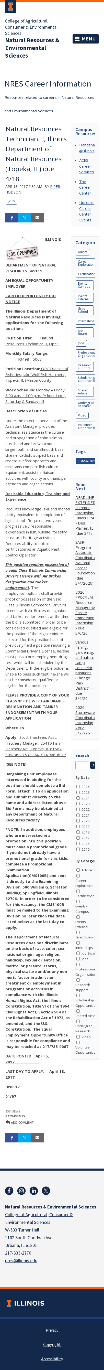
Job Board (82, 332)
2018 (86, 832)
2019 (86, 826)
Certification (87, 274)
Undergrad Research (86, 404)
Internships (86, 321)
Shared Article (83, 391)
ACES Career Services (86, 166)
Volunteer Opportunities (88, 426)
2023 (86, 803)
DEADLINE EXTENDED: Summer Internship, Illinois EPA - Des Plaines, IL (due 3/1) (85, 515)
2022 (86, 809)
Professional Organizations (88, 354)
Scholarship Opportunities (88, 379)
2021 (86, 815)
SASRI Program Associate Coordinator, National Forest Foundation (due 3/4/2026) (86, 563)
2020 (86, 821)
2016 (86, 843)
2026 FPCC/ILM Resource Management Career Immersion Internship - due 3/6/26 (87, 613)
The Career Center (85, 187)
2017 (86, 838)
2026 (86, 786)
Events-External (83, 297)
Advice (83, 252)
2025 (86, 792)
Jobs (11, 201)
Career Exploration (86, 263)
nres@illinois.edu (21, 1261)
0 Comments (15, 1116)
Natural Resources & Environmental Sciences (32, 48)
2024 (86, 798)
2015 (86, 849)
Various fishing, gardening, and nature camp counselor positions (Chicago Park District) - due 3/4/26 (84, 670)
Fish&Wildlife (86, 461)
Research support (84, 366)
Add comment (20, 1122)
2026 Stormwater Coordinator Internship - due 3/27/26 (86, 720)
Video (82, 415)
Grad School (83, 310)
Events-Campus (84, 285)
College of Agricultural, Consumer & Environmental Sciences (31, 27)
